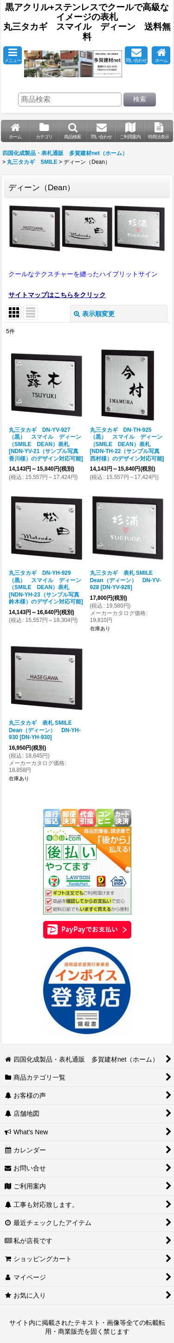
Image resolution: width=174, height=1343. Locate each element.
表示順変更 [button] (94, 313)
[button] (12, 55)
